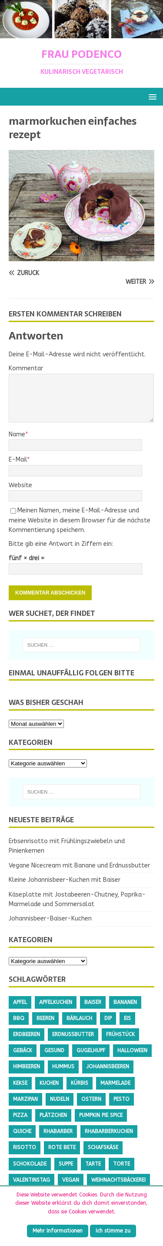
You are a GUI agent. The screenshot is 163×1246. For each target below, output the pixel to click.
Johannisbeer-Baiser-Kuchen (50, 918)
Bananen (125, 1002)
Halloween (132, 1050)
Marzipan (25, 1099)
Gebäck (22, 1050)
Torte (121, 1164)
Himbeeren (26, 1066)
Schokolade (30, 1164)
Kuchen (49, 1083)
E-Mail (18, 459)
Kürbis (79, 1083)
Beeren (45, 1018)
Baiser (92, 1002)
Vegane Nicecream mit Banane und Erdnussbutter (79, 865)
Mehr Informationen (58, 1231)
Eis (127, 1018)
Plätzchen (53, 1115)
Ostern (91, 1099)
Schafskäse (103, 1147)
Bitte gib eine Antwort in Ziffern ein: (61, 544)
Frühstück (120, 1034)
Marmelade (115, 1083)
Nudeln (59, 1099)
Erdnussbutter (73, 1034)
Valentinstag (31, 1180)
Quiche (22, 1131)
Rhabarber (58, 1131)
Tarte (93, 1164)
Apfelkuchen (55, 1002)
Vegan (70, 1180)
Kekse (20, 1083)
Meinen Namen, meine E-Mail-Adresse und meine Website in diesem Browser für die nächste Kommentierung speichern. (79, 520)
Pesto (121, 1099)
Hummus (63, 1066)
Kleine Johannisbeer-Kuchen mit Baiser (64, 880)
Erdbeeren (26, 1034)
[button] (151, 96)
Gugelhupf (91, 1050)
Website (20, 485)
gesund (54, 1050)
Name (17, 434)
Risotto (24, 1147)
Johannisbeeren (107, 1066)
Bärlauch (79, 1018)
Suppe (66, 1164)
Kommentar (26, 368)
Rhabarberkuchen (109, 1131)
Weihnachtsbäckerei (118, 1180)
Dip (108, 1018)
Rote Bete (62, 1147)
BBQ (18, 1018)
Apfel (20, 1002)
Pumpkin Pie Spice (101, 1115)
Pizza (20, 1115)
